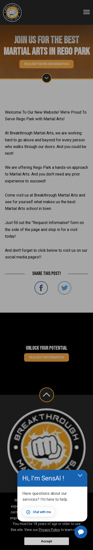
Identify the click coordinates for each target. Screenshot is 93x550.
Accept (46, 541)
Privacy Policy (49, 530)
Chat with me (40, 512)
